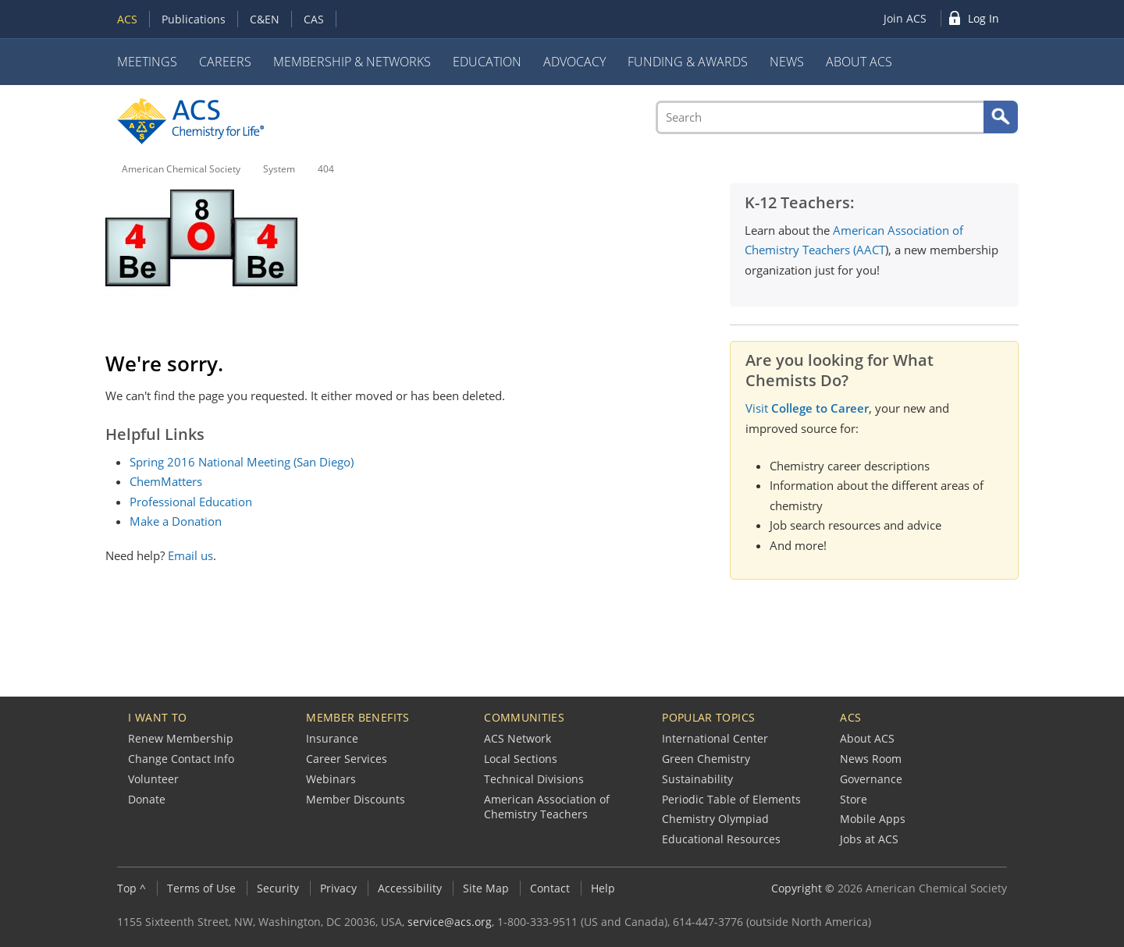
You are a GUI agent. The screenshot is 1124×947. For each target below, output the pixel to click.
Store (853, 799)
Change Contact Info (181, 758)
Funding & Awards (688, 61)
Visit (807, 408)
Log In (983, 18)
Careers (225, 61)
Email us (190, 555)
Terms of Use (201, 888)
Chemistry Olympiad (715, 818)
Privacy (338, 888)
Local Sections (520, 758)
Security (278, 888)
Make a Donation (176, 521)
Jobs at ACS (869, 839)
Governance (871, 778)
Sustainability (697, 778)
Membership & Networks (352, 61)
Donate (146, 799)
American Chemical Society (181, 169)
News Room (871, 758)
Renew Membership (180, 738)
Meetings (147, 61)
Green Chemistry (706, 758)
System (279, 169)
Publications (194, 19)
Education (487, 61)
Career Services (346, 758)
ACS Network (517, 738)
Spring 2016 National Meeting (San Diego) (242, 462)
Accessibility (410, 888)
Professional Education (191, 501)
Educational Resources (721, 839)
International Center (715, 738)
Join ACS (905, 18)
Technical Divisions (534, 778)
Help (603, 888)
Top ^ (131, 888)
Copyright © (802, 888)
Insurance (332, 738)
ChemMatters (166, 481)
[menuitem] (908, 18)
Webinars (331, 778)
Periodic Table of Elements (731, 799)
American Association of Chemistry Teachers (547, 807)
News (787, 61)
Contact (550, 888)
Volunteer (153, 778)
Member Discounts (355, 799)
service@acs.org (449, 921)
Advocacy (574, 61)
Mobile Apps (872, 818)
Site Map (486, 888)
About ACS (859, 61)
